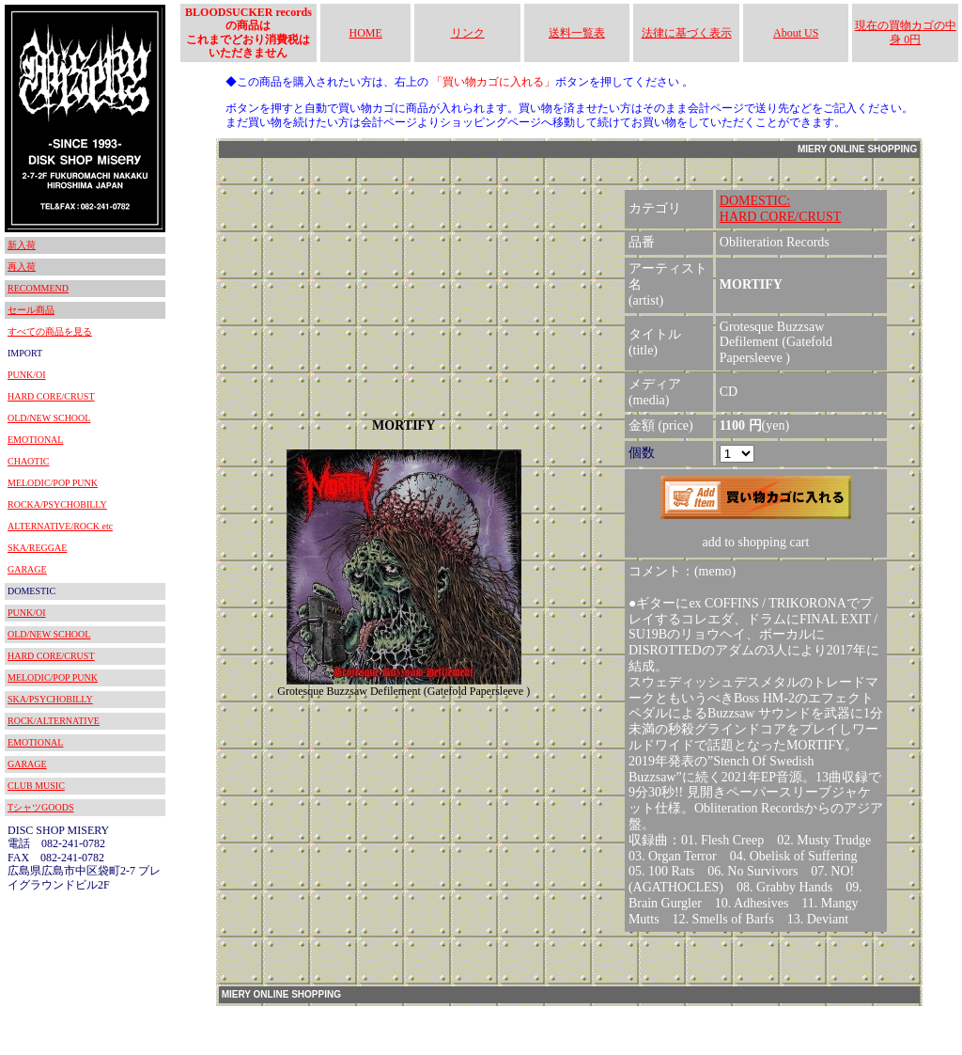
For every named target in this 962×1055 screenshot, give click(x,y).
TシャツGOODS (41, 807)
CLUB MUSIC (36, 785)
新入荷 (22, 245)
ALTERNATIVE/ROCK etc (60, 526)
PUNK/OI (27, 375)
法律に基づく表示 (687, 32)
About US (795, 32)
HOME (365, 32)
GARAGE (27, 569)
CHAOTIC (28, 461)
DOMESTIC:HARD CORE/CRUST (781, 209)
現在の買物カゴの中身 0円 (905, 32)
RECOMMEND (38, 288)
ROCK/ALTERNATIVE (54, 721)
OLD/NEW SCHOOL (49, 418)
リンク (468, 32)
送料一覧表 (577, 32)
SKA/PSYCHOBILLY (50, 699)
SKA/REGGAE (37, 548)
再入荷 (22, 266)
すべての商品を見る (50, 331)
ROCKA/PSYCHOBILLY (57, 504)
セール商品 (31, 310)
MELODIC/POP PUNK (53, 483)
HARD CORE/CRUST (51, 396)
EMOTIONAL (35, 439)
